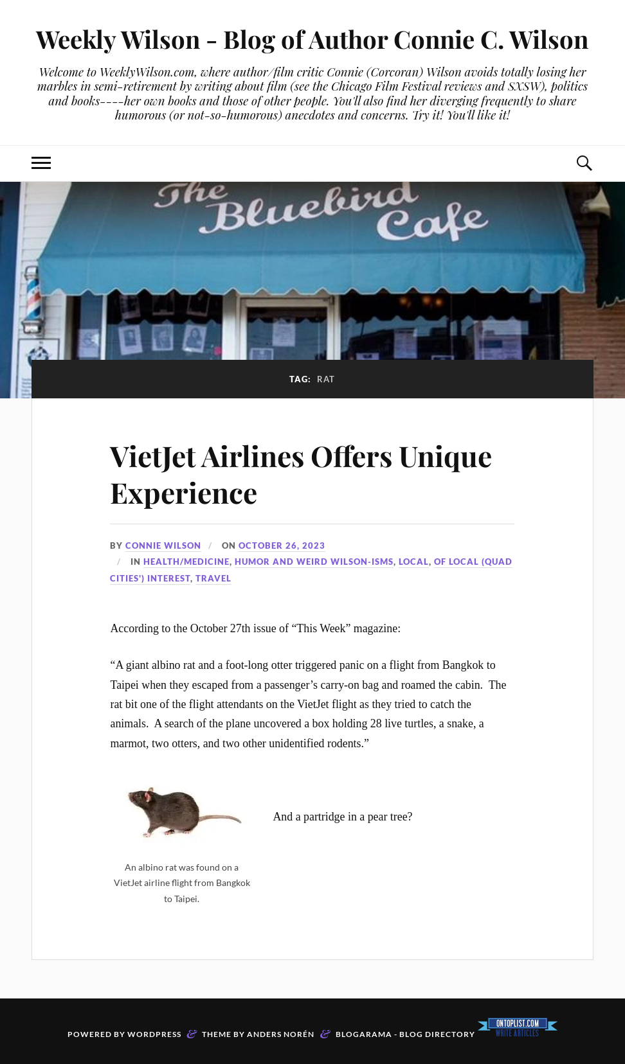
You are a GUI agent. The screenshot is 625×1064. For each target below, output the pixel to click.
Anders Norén (280, 1034)
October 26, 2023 (282, 545)
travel (213, 578)
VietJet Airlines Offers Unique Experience (301, 473)
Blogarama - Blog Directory (405, 1034)
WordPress (154, 1034)
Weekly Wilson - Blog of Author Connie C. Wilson (312, 38)
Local (414, 561)
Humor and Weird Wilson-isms (314, 561)
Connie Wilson (163, 545)
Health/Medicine (186, 561)
